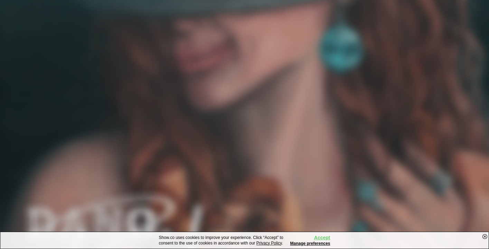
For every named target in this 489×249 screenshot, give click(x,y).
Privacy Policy (269, 243)
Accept (322, 237)
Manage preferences (310, 243)
